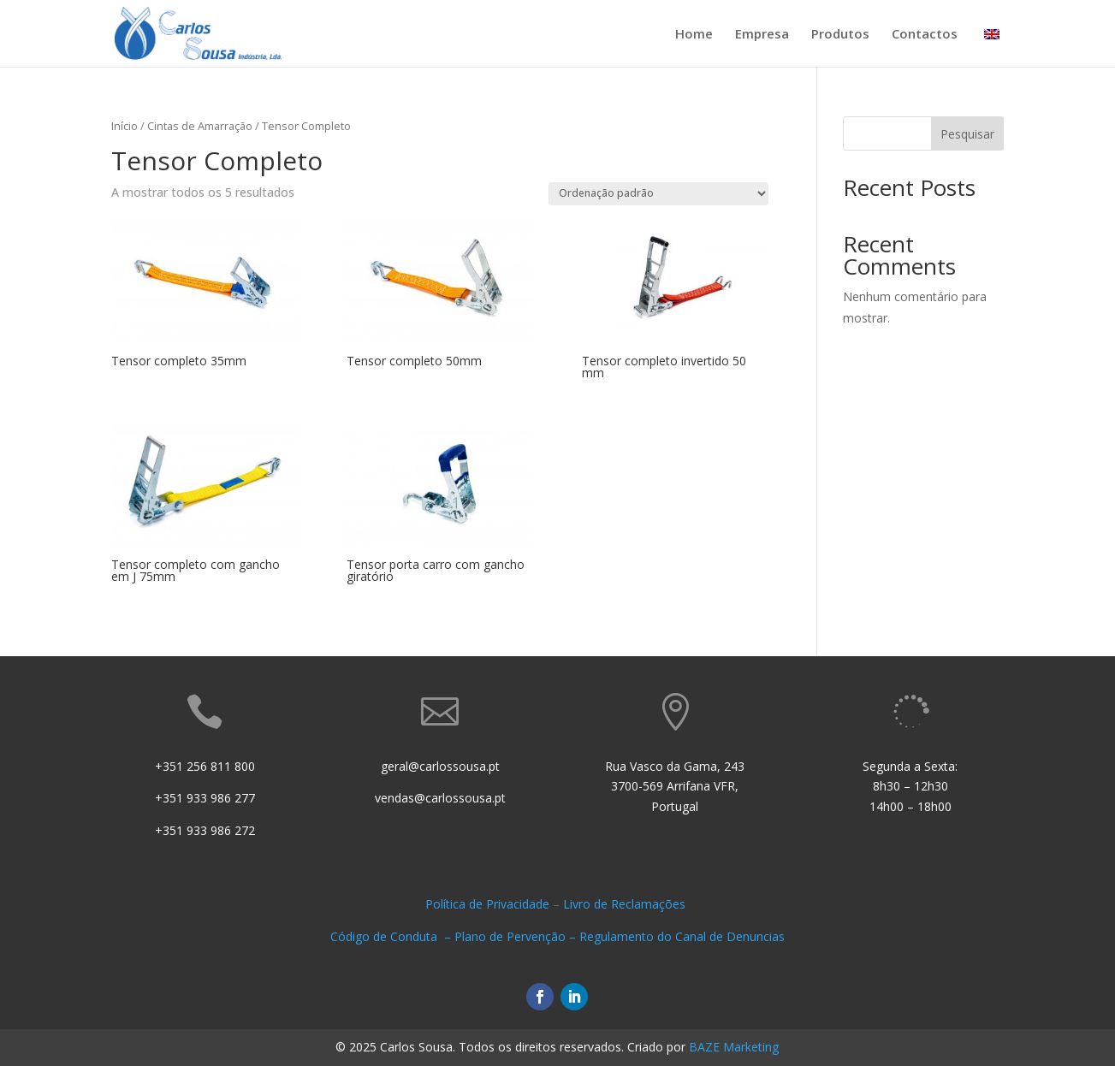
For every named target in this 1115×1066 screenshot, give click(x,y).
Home (694, 34)
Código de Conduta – (392, 936)
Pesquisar (967, 134)
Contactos (925, 34)
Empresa (762, 34)
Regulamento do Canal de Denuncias (682, 936)
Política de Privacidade (487, 904)
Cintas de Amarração (199, 125)
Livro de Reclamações (626, 904)
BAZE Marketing (734, 1047)
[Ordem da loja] (658, 193)
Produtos (840, 34)
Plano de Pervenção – (516, 936)
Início (124, 125)
